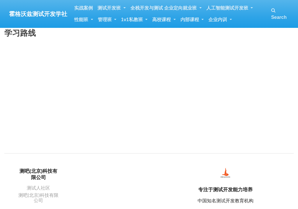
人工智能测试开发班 (227, 8)
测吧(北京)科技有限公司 (38, 197)
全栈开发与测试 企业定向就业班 (164, 8)
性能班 (81, 19)
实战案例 (83, 8)
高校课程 (162, 19)
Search (279, 14)
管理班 (105, 19)
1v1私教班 (132, 19)
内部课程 (190, 19)
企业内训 (218, 19)
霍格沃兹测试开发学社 (38, 14)
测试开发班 (109, 8)
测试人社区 (38, 187)
